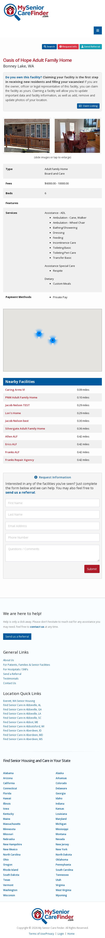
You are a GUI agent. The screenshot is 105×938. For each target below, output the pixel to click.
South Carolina (64, 869)
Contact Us (9, 683)
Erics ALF (11, 444)
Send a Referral (12, 674)
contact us (37, 626)
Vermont (8, 885)
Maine (6, 818)
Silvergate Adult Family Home (25, 428)
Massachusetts (11, 823)
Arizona (8, 778)
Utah (58, 879)
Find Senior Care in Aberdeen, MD (23, 734)
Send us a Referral (17, 636)
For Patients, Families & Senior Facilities (26, 664)
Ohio (6, 859)
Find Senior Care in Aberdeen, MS (23, 739)
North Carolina (11, 854)
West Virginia (63, 890)
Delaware (61, 788)
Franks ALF (12, 452)
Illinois (7, 803)
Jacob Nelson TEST (17, 405)
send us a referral (20, 492)
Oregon (7, 864)
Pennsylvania (63, 864)
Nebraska (9, 839)
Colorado (61, 783)
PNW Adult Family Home (21, 397)
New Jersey (62, 844)
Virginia (60, 885)
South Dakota (11, 874)
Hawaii (7, 798)
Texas (6, 879)
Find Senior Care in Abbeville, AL (22, 705)
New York (61, 849)
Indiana (60, 803)
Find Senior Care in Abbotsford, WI (23, 726)
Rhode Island (10, 869)
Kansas (60, 808)
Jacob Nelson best (17, 421)
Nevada (60, 839)
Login (61, 933)
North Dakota (64, 854)
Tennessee (62, 874)
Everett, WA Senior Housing (19, 700)
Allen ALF (11, 436)
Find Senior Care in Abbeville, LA (22, 713)
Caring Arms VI (15, 390)
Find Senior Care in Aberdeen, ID (22, 730)
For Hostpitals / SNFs (15, 669)
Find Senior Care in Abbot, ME (20, 722)
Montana (61, 834)
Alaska (60, 773)
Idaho (59, 798)
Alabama (8, 773)
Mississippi (62, 829)
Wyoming (61, 895)
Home (71, 933)
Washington (10, 890)
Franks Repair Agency (19, 460)
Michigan (61, 823)
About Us (8, 660)
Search (49, 46)
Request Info (68, 46)
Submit (92, 569)
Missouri (8, 834)
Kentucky (8, 813)
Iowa (6, 808)
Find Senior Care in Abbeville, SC (22, 717)
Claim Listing (88, 105)
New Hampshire (12, 844)
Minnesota (9, 829)
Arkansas (61, 778)
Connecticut (10, 788)
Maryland (61, 818)
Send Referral (90, 46)
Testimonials (11, 678)
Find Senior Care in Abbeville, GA (22, 709)
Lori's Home (13, 413)
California (9, 783)
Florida (7, 793)
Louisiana (61, 813)
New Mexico (10, 849)
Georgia (61, 793)
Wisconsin (9, 895)
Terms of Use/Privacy (41, 933)
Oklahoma (62, 859)
